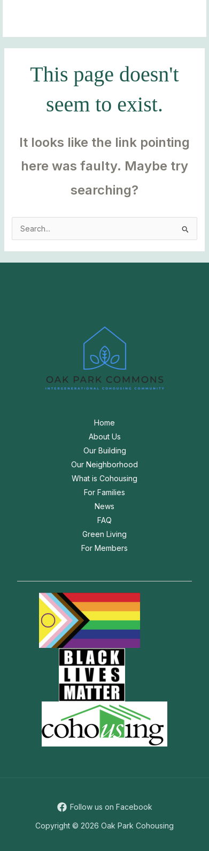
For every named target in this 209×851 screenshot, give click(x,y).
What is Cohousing (104, 478)
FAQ (104, 520)
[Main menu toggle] (185, 18)
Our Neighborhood (104, 464)
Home (104, 422)
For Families (104, 492)
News (104, 506)
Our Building (104, 450)
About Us (105, 436)
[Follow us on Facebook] (104, 807)
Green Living (104, 534)
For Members (104, 548)
